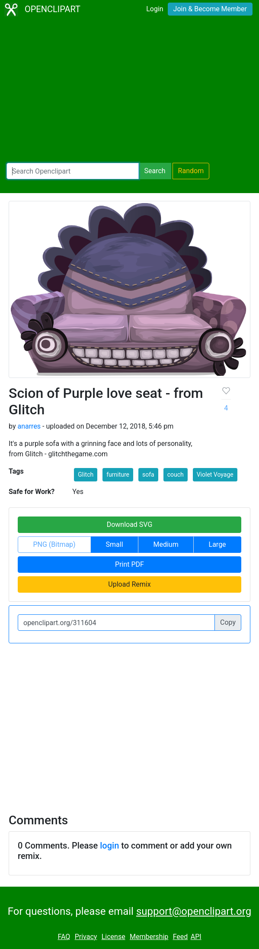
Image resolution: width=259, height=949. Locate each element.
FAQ (64, 937)
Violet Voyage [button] (215, 474)
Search (154, 171)
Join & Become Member (210, 9)
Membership (149, 937)
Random (191, 171)
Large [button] (217, 544)
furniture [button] (117, 474)
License (113, 937)
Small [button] (114, 544)
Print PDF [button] (129, 564)
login (109, 845)
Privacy (86, 937)
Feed (180, 937)
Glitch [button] (85, 474)
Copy (228, 622)
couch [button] (175, 474)
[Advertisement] (129, 91)
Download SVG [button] (130, 524)
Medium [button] (165, 544)
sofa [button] (148, 474)
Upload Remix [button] (129, 584)
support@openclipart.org (193, 911)
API (196, 937)
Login (154, 9)
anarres (29, 426)
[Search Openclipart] (72, 171)
